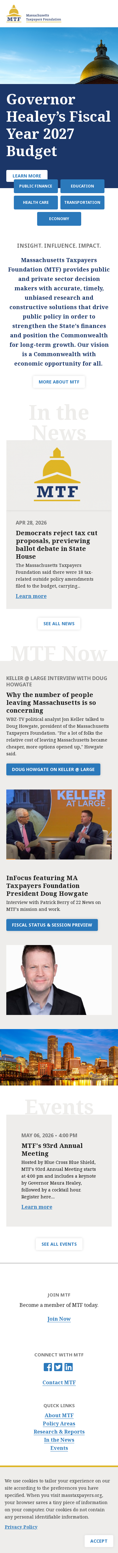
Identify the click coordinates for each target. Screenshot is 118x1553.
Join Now (59, 1319)
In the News (59, 1440)
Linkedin (68, 1367)
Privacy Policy (21, 1527)
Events (59, 1448)
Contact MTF (59, 1382)
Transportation (82, 202)
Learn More (27, 176)
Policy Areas (59, 1423)
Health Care (36, 202)
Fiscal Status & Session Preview (52, 925)
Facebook (47, 1367)
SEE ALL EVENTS (59, 1244)
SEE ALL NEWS (59, 623)
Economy (59, 218)
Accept (99, 1541)
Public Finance (35, 186)
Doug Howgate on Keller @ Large (53, 769)
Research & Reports (59, 1432)
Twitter (58, 1367)
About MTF (59, 1415)
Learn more (31, 596)
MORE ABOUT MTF (59, 382)
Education (82, 186)
